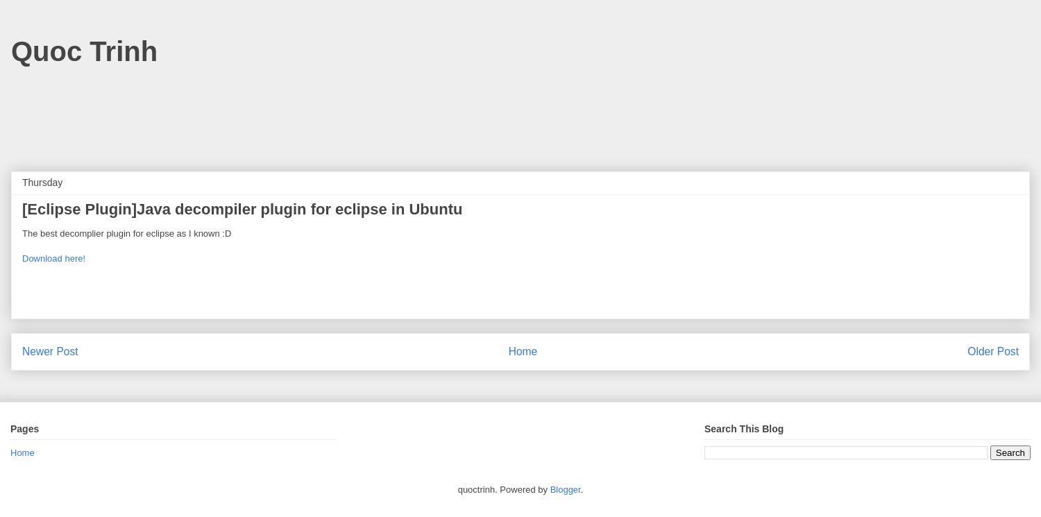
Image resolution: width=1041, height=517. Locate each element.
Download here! (53, 258)
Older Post (993, 351)
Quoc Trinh (84, 51)
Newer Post (50, 351)
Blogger (565, 489)
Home (523, 351)
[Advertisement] (520, 112)
